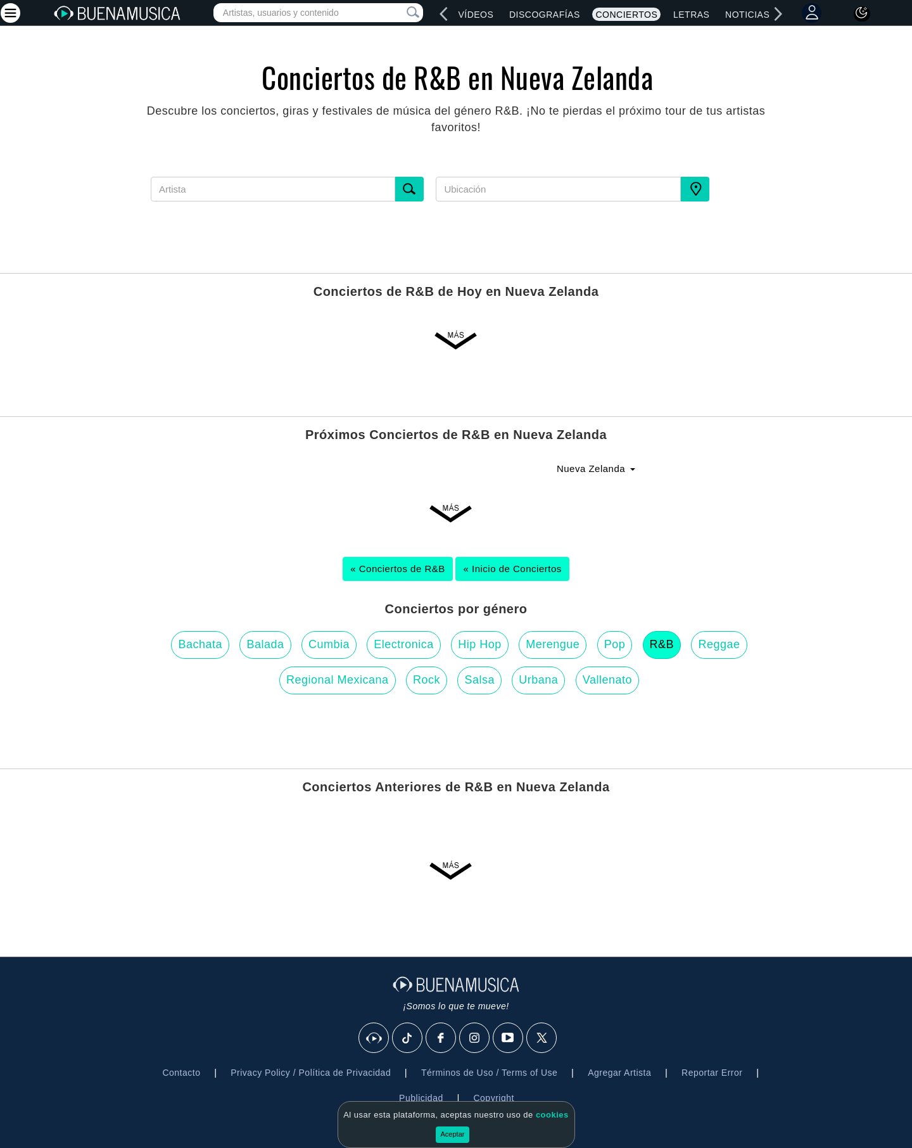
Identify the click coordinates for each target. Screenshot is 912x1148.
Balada (265, 644)
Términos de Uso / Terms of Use (489, 1073)
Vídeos (475, 15)
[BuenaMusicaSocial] (374, 1038)
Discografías (544, 15)
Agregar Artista (619, 1073)
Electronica (404, 644)
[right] (778, 14)
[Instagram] (475, 1038)
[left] (444, 14)
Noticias (747, 15)
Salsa (479, 679)
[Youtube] (508, 1038)
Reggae (719, 644)
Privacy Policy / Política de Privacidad (311, 1073)
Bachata (200, 644)
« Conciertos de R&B (397, 568)
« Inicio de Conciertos (512, 568)
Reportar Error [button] (711, 1073)
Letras (691, 15)
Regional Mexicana (337, 679)
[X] (542, 1038)
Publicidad (421, 1098)
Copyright (493, 1098)
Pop (615, 644)
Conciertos (626, 15)
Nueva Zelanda (596, 468)
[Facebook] (441, 1038)
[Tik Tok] (408, 1038)
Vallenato (607, 679)
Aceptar (453, 1134)
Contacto (181, 1073)
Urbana (538, 679)
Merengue (553, 644)
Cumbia (329, 644)
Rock (426, 679)
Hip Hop (480, 644)
